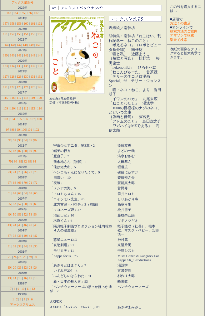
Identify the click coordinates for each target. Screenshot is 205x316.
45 (19, 225)
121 (5, 87)
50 (14, 214)
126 (40, 87)
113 (32, 108)
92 (14, 140)
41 (30, 235)
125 (33, 87)
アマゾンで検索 (182, 35)
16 (25, 278)
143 (33, 55)
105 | (20, 119)
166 (29, 13)
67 (9, 182)
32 (14, 246)
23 (30, 267)
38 (14, 235)
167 (36, 13)
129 (19, 76)
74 (14, 172)
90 (35, 151)
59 (30, 204)
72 (36, 182)
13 (9, 278)
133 (5, 66)
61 (9, 193)
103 (6, 119)
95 (31, 140)
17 (30, 278)
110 (12, 108)
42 (36, 235)
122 (12, 87)
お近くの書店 (180, 23)
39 (19, 235)
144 (40, 55)
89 (30, 151)
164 (15, 13)
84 (34, 161)
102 (36, 129)
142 (26, 55)
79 (10, 161)
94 (25, 140)
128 (12, 76)
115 (5, 98)
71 (30, 182)
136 (26, 66)
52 (25, 214)
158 (12, 23)
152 (12, 34)
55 (9, 204)
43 (9, 225)
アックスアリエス (22, 304)
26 (15, 257)
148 (25, 44)
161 (33, 23)
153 (19, 34)
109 (6, 108)
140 (12, 55)
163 (8, 13)
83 (29, 161)
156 (40, 34)
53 (30, 214)
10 (22, 288)
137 (33, 66)
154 (26, 34)
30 (35, 257)
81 (20, 161)
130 (26, 76)
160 (26, 23)
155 (33, 34)
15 (19, 278)
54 (36, 214)
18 (36, 278)
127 (5, 76)
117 (19, 98)
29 (30, 257)
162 (40, 23)
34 (25, 246)
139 (5, 55)
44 (14, 225)
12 (33, 288)
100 (23, 129)
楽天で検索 (178, 39)
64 (25, 193)
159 (19, 23)
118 (25, 98)
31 (9, 246)
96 (35, 140)
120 (39, 98)
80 (15, 161)
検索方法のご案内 (184, 31)
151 (5, 34)
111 (19, 108)
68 (14, 182)
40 (25, 235)
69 (20, 182)
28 (24, 257)
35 (30, 246)
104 (12, 119)
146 (13, 44)
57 (19, 204)
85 (9, 151)
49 (9, 214)
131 (33, 76)
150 (38, 44)
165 (22, 13)
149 (31, 44)
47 (30, 225)
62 (14, 193)
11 (28, 288)
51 (19, 214)
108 (39, 119)
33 (19, 246)
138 (40, 66)
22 (25, 267)
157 (5, 23)
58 (25, 204)
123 (19, 87)
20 (14, 267)
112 (26, 108)
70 (25, 182)
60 (36, 204)
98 (12, 129)
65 (30, 193)
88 (26, 151)
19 (9, 267)
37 (9, 235)
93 (19, 140)
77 (30, 172)
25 (9, 257)
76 (25, 172)
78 (36, 172)
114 (39, 108)
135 (19, 66)
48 (36, 225)
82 (25, 161)
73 (9, 172)
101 (30, 129)
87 (19, 151)
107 (32, 119)
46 (25, 225)
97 (8, 129)
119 (32, 98)
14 (14, 278)
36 (36, 246)
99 (19, 129)
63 (19, 193)
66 (35, 193)
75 (19, 172)
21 (19, 267)
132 (40, 76)
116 (12, 98)
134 (12, 66)
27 (19, 257)
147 (19, 44)
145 (6, 44)
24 (36, 267)
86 (14, 151)
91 (10, 140)
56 (14, 204)
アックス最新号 (22, 2)
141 (19, 55)
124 (26, 87)
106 (25, 119)
